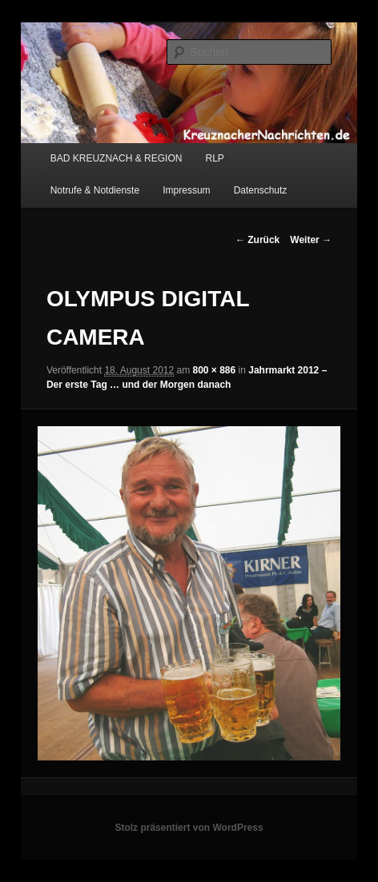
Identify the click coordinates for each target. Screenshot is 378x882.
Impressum (186, 190)
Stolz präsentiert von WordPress (189, 827)
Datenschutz (261, 190)
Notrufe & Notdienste (94, 190)
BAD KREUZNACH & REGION (116, 158)
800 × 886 (214, 370)
